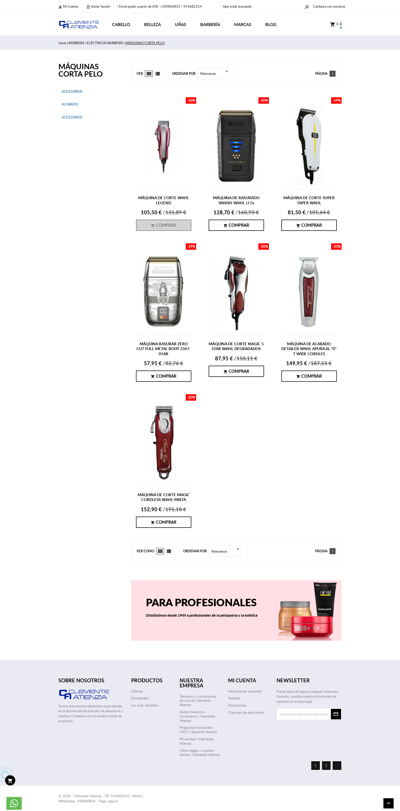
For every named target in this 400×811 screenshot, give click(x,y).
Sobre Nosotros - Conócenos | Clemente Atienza (197, 716)
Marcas (242, 24)
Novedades (140, 698)
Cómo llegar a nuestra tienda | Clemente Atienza (200, 752)
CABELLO (121, 24)
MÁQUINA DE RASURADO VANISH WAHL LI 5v (236, 200)
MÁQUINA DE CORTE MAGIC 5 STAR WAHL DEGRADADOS (236, 346)
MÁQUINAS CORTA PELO (80, 70)
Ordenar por (183, 73)
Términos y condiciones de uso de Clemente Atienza (198, 700)
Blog (271, 24)
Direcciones (237, 705)
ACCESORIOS (72, 91)
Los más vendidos (145, 705)
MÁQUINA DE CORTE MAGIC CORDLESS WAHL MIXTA (164, 497)
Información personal (244, 691)
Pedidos (234, 698)
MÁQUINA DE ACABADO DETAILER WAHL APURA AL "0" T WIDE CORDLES (308, 348)
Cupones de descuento (246, 712)
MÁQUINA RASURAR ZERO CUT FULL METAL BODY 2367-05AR (163, 348)
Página (321, 73)
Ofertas (137, 691)
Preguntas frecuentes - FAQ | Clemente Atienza (198, 729)
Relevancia (215, 73)
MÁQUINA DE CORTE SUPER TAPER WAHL (309, 200)
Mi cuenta (68, 6)
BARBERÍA (210, 24)
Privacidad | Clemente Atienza (197, 741)
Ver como (145, 551)
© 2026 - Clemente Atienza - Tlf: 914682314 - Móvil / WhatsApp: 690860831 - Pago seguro (101, 798)
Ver (139, 73)
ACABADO (70, 104)
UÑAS (180, 24)
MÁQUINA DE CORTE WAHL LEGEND (163, 200)
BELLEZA (152, 24)
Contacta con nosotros (329, 6)
